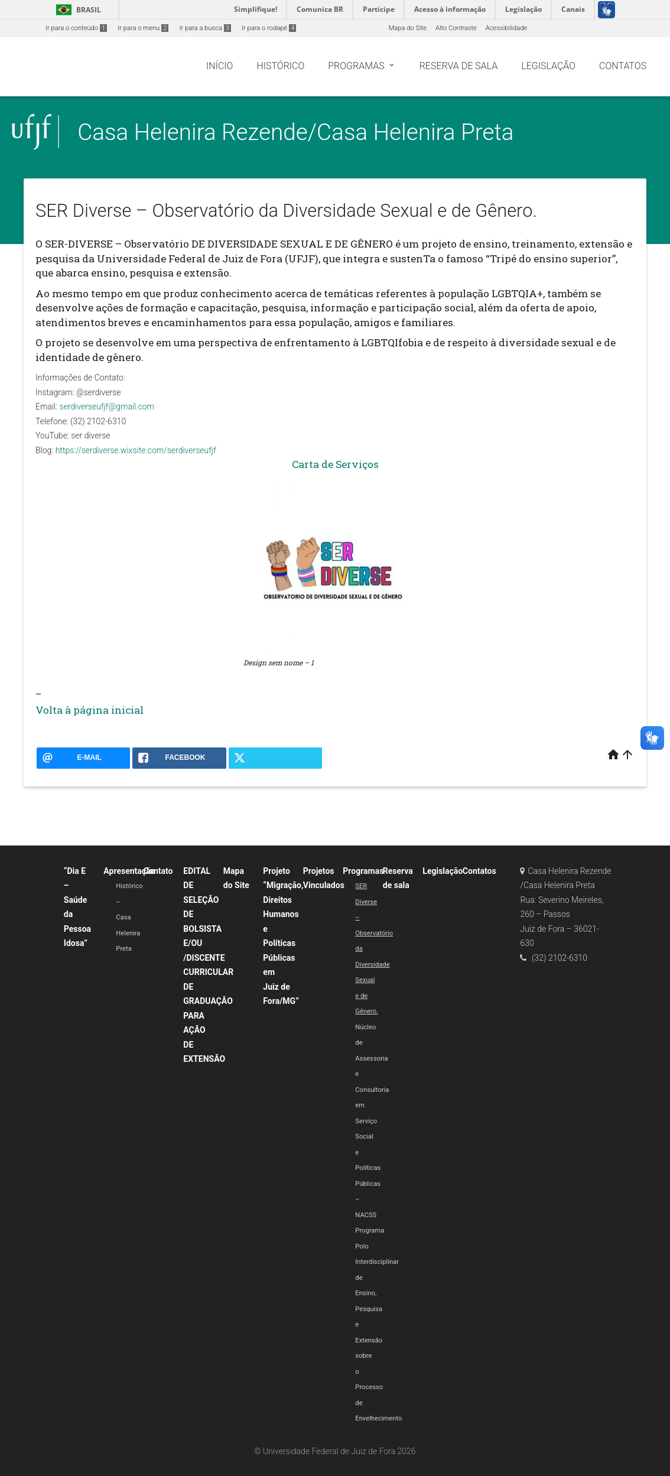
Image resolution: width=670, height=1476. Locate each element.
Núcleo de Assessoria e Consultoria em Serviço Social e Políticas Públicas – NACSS (372, 1121)
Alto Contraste (456, 28)
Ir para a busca (205, 28)
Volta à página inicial (89, 710)
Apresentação (129, 871)
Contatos (479, 871)
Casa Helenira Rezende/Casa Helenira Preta (295, 132)
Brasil (76, 10)
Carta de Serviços (335, 464)
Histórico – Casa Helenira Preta (129, 917)
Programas (363, 871)
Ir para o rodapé (269, 28)
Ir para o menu (143, 28)
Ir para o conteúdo (76, 28)
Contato (158, 871)
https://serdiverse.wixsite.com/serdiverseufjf (136, 450)
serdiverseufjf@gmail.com (107, 406)
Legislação (442, 871)
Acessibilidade (506, 28)
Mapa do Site (408, 28)
